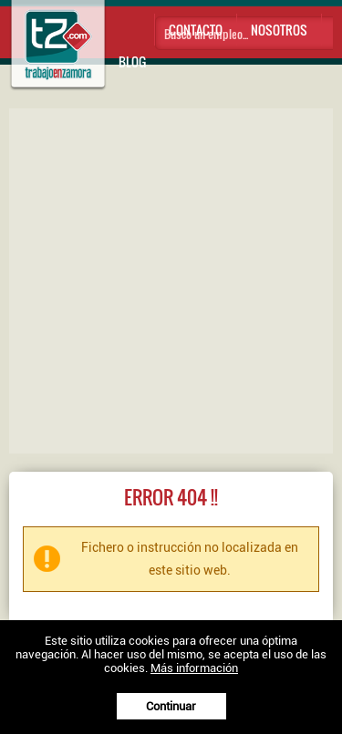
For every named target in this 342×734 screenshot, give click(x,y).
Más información (194, 668)
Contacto (196, 29)
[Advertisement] (171, 279)
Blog (132, 61)
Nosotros (279, 29)
